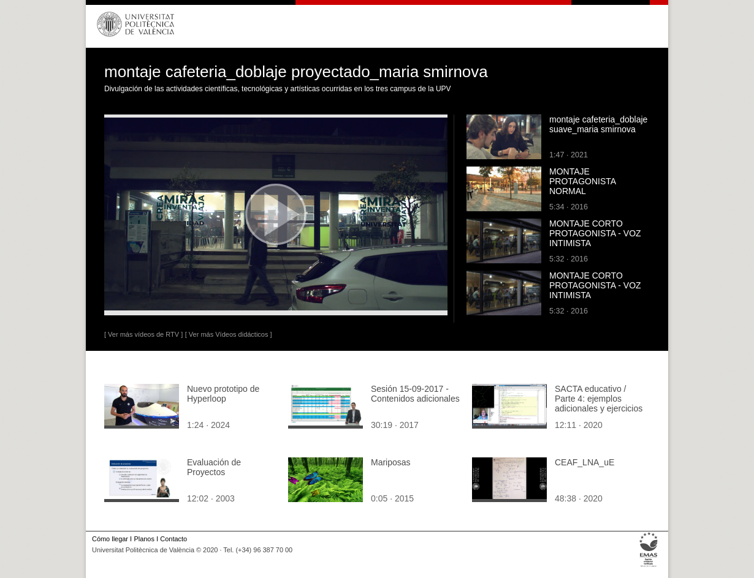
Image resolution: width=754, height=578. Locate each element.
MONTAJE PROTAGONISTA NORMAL (582, 181)
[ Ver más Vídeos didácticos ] (228, 334)
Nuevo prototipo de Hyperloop (223, 393)
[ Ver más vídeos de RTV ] (143, 334)
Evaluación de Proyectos (214, 467)
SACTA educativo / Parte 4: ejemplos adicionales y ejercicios (598, 398)
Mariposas (391, 462)
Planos (144, 538)
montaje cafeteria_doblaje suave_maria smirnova (598, 124)
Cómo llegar (110, 538)
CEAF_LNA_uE (584, 462)
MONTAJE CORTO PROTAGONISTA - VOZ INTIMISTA (595, 233)
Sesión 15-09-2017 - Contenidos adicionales (415, 393)
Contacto (173, 538)
